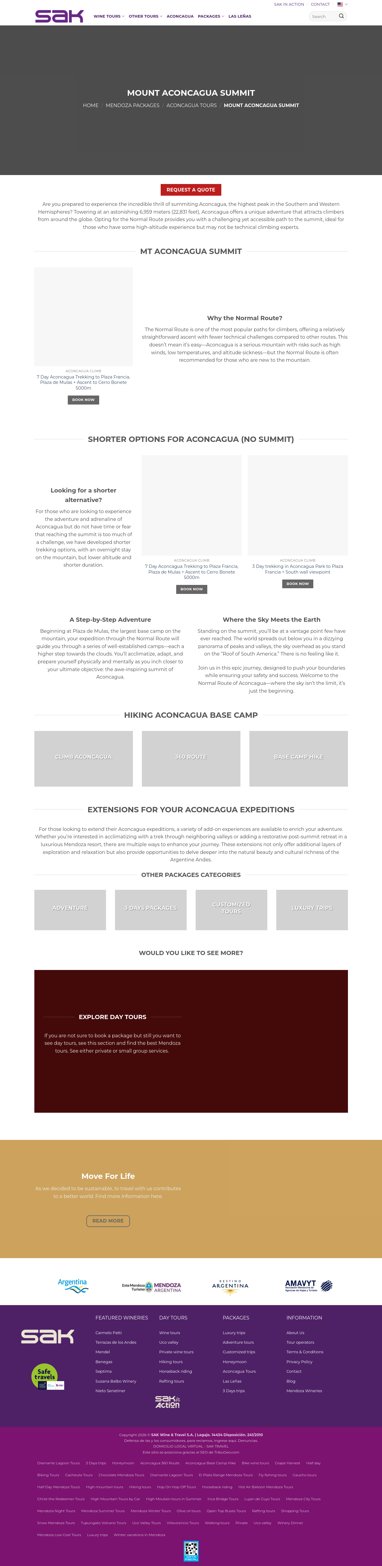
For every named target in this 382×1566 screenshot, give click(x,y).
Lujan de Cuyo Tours (262, 1499)
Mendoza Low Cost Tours (59, 1534)
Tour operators (300, 1342)
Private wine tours (176, 1352)
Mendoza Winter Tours (151, 1511)
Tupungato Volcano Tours (103, 1523)
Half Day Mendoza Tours (58, 1487)
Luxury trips (234, 1333)
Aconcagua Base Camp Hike (210, 1463)
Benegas (104, 1362)
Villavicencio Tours (183, 1523)
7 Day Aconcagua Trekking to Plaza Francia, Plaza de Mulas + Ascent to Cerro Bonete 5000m (83, 382)
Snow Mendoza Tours (56, 1523)
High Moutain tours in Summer (174, 1499)
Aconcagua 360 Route (160, 1463)
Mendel (103, 1352)
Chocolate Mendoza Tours (121, 1475)
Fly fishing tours (273, 1475)
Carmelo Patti (109, 1333)
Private (241, 1523)
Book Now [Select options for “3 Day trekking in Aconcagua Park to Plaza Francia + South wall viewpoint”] (298, 584)
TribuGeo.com (226, 1452)
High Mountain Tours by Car (115, 1499)
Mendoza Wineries (304, 1391)
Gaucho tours (305, 1475)
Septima (104, 1371)
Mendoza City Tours (303, 1499)
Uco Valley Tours (146, 1523)
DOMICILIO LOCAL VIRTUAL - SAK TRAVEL (191, 1446)
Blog (290, 1381)
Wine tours (109, 16)
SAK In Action (289, 4)
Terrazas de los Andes (116, 1342)
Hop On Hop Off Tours (176, 1487)
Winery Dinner (290, 1523)
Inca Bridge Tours (223, 1499)
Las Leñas (239, 16)
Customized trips (239, 1352)
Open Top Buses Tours (226, 1511)
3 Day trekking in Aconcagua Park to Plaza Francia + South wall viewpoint (297, 569)
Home (91, 105)
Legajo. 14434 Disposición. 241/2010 (230, 1435)
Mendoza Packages (132, 105)
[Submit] (341, 16)
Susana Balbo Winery (116, 1381)
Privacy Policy (299, 1362)
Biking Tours (48, 1475)
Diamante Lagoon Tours (58, 1463)
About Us (295, 1333)
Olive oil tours (189, 1511)
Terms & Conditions (304, 1352)
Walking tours (217, 1523)
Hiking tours (171, 1362)
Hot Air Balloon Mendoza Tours (265, 1487)
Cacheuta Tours (79, 1475)
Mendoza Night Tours (56, 1511)
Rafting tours (171, 1381)
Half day (313, 1463)
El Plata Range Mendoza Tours (226, 1475)
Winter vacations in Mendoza (139, 1534)
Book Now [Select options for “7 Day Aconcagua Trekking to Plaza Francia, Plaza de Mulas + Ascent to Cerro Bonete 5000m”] (83, 400)
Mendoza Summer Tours (103, 1511)
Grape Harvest (287, 1463)
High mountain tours (104, 1487)
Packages (211, 16)
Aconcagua (180, 16)
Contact (320, 4)
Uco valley (168, 1342)
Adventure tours (238, 1342)
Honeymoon (235, 1362)
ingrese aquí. (225, 1440)
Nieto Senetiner (110, 1391)
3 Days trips (234, 1391)
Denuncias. (248, 1440)
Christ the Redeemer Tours (61, 1499)
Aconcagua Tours (192, 105)
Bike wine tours (255, 1463)
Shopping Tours (295, 1511)
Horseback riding (175, 1371)
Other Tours (145, 16)
